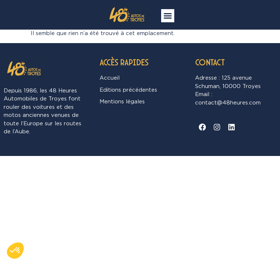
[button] (167, 15)
